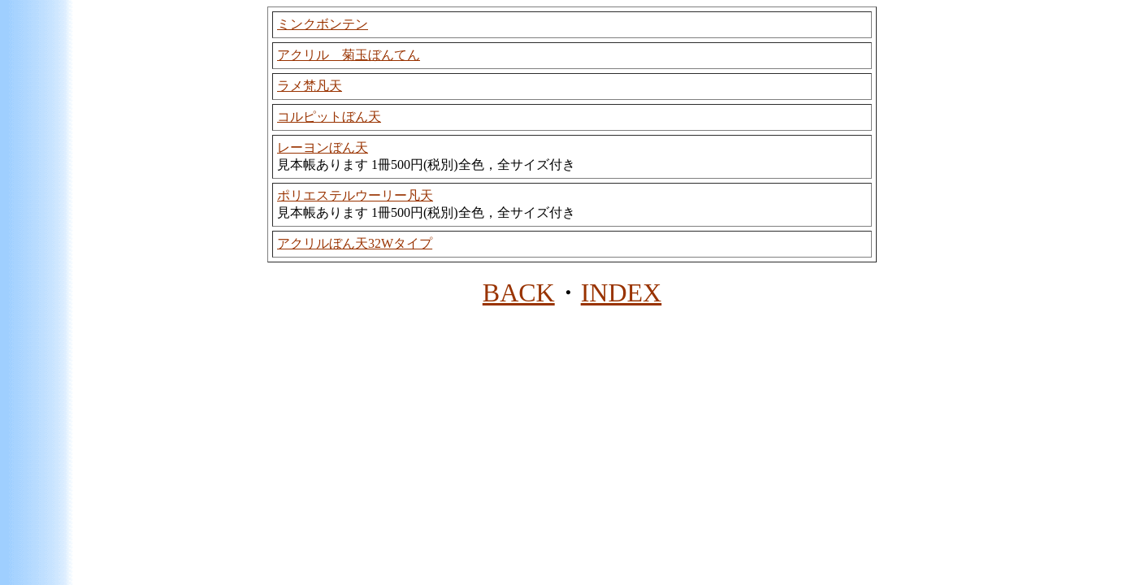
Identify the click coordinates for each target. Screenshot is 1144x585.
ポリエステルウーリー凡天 (355, 195)
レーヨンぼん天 (322, 147)
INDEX (621, 292)
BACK (519, 292)
